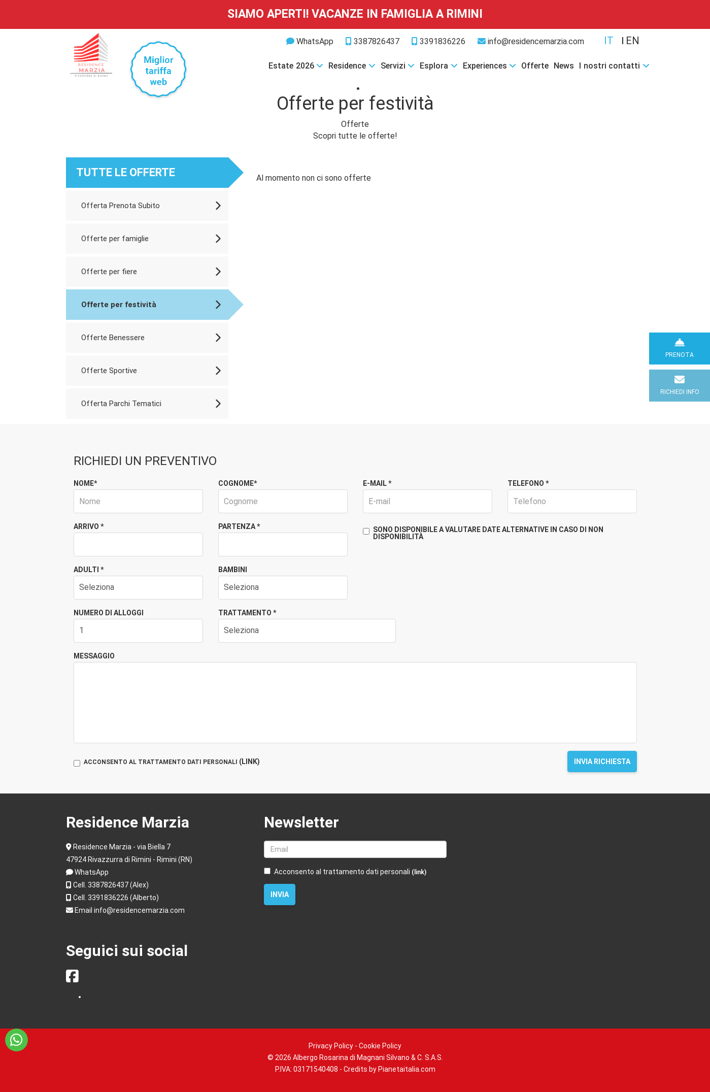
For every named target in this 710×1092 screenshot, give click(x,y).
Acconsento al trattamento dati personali (345, 872)
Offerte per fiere (151, 271)
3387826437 (372, 41)
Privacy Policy (331, 1046)
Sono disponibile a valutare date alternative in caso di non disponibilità (483, 533)
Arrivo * (89, 526)
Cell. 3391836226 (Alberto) (116, 898)
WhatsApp (314, 41)
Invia (280, 894)
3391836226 (438, 41)
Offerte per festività (151, 304)
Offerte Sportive (151, 370)
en (632, 41)
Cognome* (237, 483)
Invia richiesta (602, 761)
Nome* (85, 483)
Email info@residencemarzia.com (130, 910)
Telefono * (528, 483)
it (609, 41)
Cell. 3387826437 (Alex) (111, 885)
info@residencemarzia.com (531, 41)
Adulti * (89, 569)
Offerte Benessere (151, 337)
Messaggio (94, 655)
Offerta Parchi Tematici (151, 403)
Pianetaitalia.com (406, 1069)
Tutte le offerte (125, 172)
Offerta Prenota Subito (151, 205)
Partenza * (239, 526)
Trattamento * (247, 612)
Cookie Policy (380, 1046)
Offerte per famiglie (151, 238)
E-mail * (377, 483)
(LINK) (249, 761)
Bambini (232, 569)
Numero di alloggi (109, 612)
